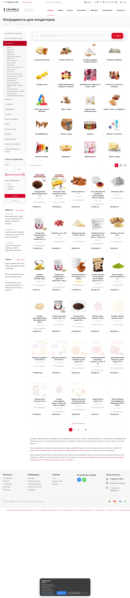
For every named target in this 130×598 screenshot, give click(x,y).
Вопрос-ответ (57, 481)
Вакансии (6, 487)
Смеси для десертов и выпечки (15, 91)
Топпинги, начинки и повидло (114, 85)
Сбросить (15, 200)
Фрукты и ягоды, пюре (13, 83)
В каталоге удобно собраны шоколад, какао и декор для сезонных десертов (14, 234)
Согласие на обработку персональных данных (48, 510)
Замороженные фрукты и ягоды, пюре (90, 85)
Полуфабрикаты (41, 134)
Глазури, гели (41, 84)
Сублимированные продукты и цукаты (66, 85)
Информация (33, 475)
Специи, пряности (66, 60)
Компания (7, 475)
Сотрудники (7, 484)
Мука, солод (66, 109)
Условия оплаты (34, 481)
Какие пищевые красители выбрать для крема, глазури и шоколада (15, 265)
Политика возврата (124, 510)
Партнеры (31, 490)
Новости (6, 481)
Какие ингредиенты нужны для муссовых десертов (101, 457)
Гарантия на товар (35, 487)
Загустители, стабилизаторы (90, 110)
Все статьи (21, 260)
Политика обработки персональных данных (19, 510)
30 (85, 430)
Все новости (20, 210)
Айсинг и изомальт (114, 134)
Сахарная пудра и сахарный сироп (90, 61)
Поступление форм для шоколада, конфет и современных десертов (13, 247)
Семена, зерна (66, 134)
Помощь (31, 478)
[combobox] (72, 35)
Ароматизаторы (41, 157)
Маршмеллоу (90, 157)
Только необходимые (74, 593)
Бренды (55, 484)
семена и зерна (83, 450)
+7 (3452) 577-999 (116, 479)
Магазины (7, 490)
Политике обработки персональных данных (47, 593)
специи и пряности (58, 450)
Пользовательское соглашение (84, 510)
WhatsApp (84, 480)
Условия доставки (34, 484)
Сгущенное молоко (42, 60)
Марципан (66, 157)
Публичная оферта (68, 510)
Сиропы (90, 134)
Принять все (61, 593)
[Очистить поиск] (108, 35)
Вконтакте (79, 480)
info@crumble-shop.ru (117, 483)
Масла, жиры (114, 157)
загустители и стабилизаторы (40, 450)
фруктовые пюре (72, 450)
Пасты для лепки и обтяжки (42, 110)
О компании (7, 478)
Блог (54, 478)
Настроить (85, 593)
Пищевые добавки (114, 60)
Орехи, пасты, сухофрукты (114, 109)
